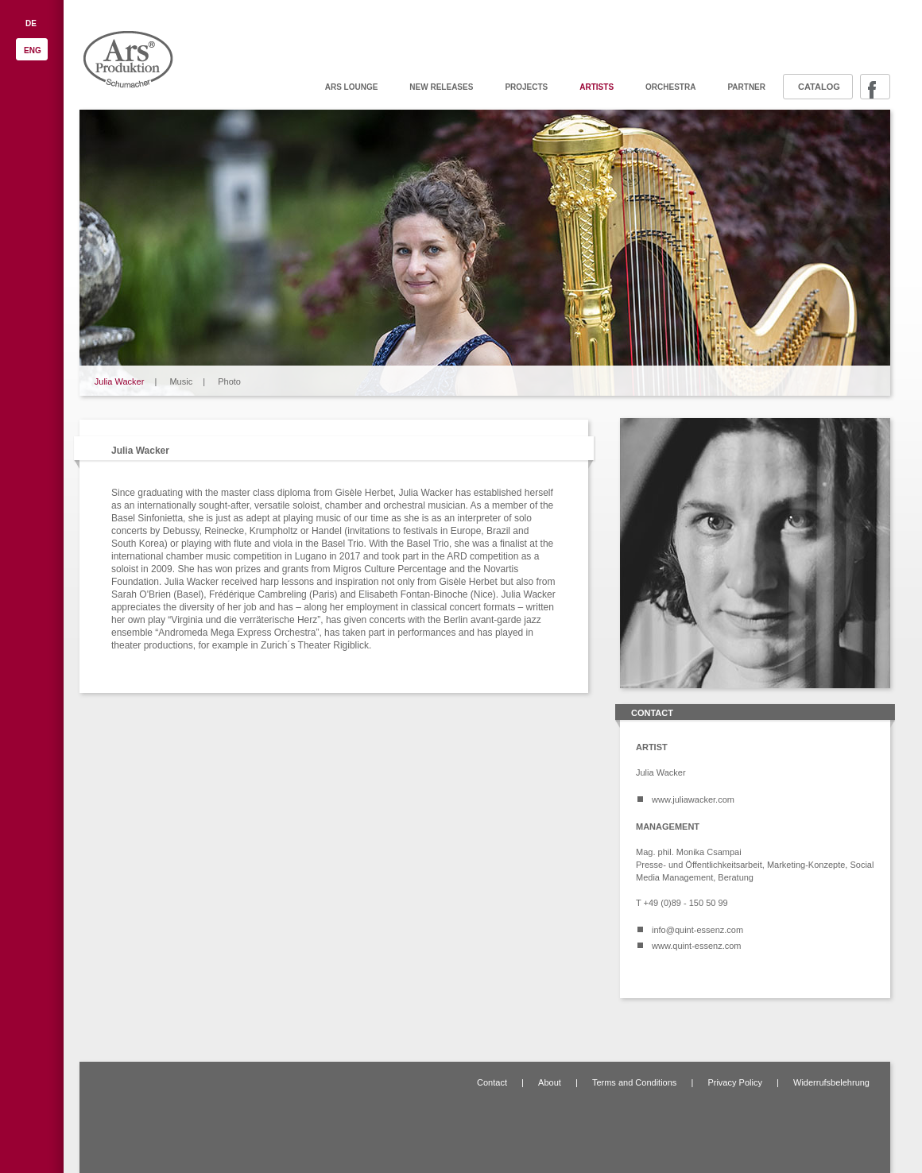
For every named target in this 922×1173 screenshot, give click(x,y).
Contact (492, 1082)
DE (31, 23)
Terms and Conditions (634, 1082)
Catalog (819, 86)
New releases (441, 87)
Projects (526, 87)
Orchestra (670, 87)
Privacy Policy (734, 1082)
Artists (596, 87)
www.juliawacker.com (693, 799)
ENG (32, 50)
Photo (229, 381)
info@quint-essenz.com (697, 930)
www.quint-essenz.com (697, 945)
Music (180, 381)
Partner (746, 87)
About (549, 1082)
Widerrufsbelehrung (831, 1082)
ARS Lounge (351, 87)
